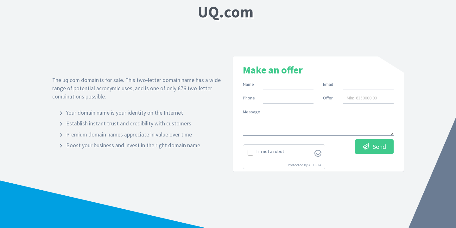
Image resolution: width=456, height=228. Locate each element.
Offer (328, 98)
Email (328, 84)
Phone (249, 98)
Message (251, 112)
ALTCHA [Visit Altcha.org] (314, 164)
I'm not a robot (270, 151)
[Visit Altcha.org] (317, 152)
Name (248, 84)
